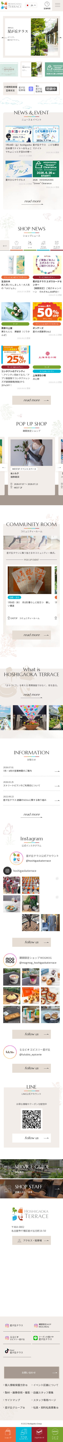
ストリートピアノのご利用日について (21, 785)
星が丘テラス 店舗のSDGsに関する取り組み (24, 799)
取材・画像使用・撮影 (17, 1392)
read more (32, 201)
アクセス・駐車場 (29, 1241)
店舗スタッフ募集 (43, 1392)
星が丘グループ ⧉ (15, 1407)
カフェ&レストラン (23, 1434)
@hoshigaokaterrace (38, 860)
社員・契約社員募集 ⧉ (45, 1407)
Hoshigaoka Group (34, 1423)
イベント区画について (45, 1385)
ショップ (8, 1434)
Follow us (31, 942)
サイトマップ (12, 1400)
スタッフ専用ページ (44, 1400)
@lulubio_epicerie (30, 1054)
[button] (4, 37)
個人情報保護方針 (16, 1385)
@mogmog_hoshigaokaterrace (37, 962)
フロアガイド (39, 1434)
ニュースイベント (55, 1434)
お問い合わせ (29, 1372)
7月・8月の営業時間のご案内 (17, 770)
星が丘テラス (16, 1325)
